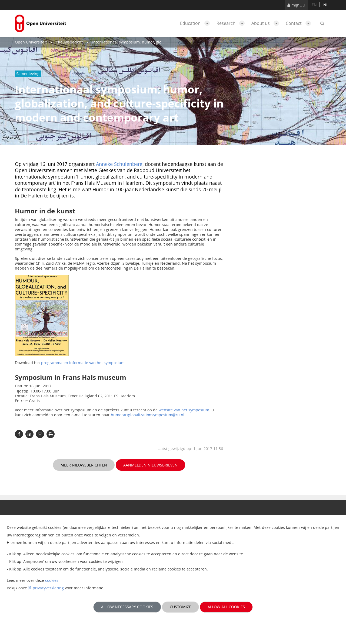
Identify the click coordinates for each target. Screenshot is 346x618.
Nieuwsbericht (69, 42)
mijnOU (296, 5)
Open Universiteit (31, 42)
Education (196, 23)
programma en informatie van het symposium (83, 362)
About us (266, 23)
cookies (51, 580)
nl (325, 4)
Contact (300, 23)
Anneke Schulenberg (119, 164)
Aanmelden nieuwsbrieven (150, 465)
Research (232, 23)
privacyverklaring (48, 587)
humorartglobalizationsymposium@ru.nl (147, 414)
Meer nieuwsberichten (84, 465)
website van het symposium (184, 409)
